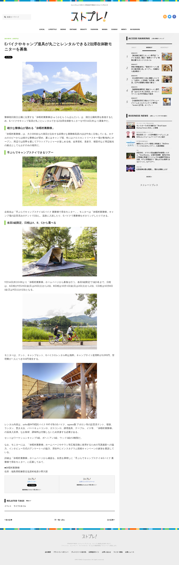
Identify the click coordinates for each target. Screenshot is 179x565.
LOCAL (42, 29)
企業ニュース (136, 552)
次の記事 (111, 520)
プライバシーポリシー (56, 552)
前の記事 (8, 520)
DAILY (134, 47)
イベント (7, 506)
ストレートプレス (149, 185)
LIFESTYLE (52, 29)
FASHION (94, 29)
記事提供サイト (95, 552)
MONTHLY (164, 47)
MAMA (104, 29)
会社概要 (41, 552)
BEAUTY (83, 29)
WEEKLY (149, 47)
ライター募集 (122, 552)
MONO (63, 29)
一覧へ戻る (59, 520)
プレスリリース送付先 (77, 552)
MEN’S (123, 29)
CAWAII (114, 29)
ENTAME (73, 29)
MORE (149, 177)
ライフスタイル (20, 506)
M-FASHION (135, 29)
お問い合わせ (109, 552)
